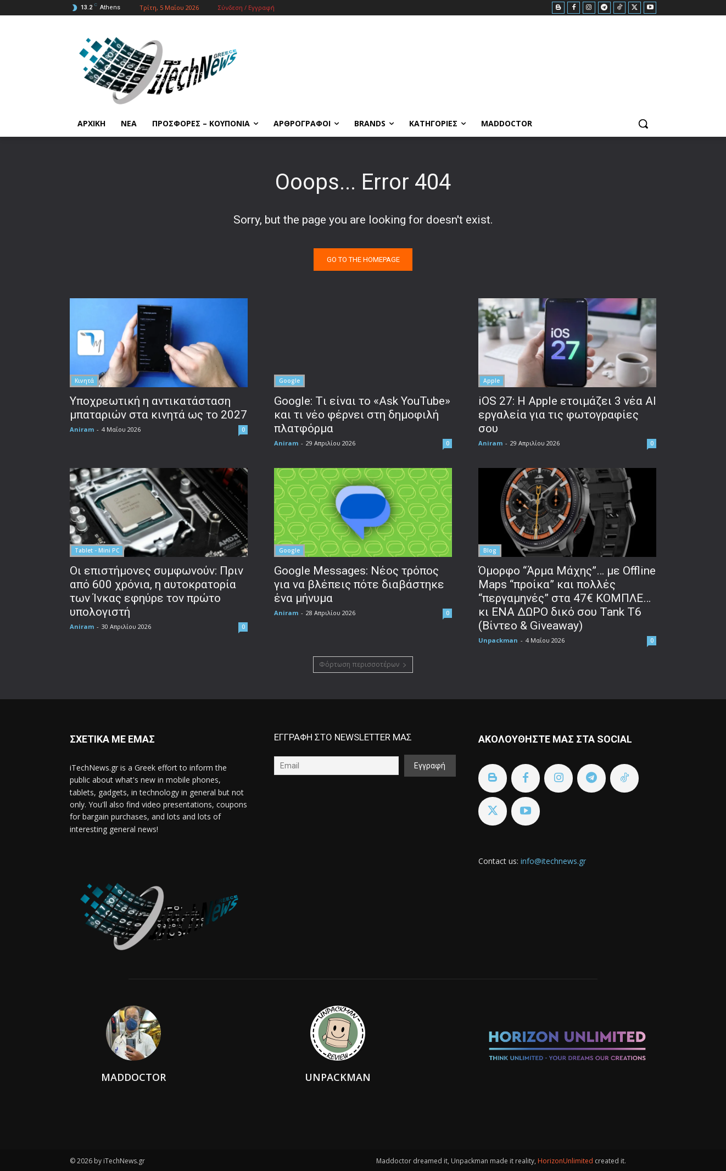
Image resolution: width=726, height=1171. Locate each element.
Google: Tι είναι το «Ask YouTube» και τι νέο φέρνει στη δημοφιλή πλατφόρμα (362, 414)
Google (289, 380)
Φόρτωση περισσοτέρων (363, 664)
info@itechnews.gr (553, 861)
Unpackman (498, 640)
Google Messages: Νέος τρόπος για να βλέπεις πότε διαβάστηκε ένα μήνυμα (359, 584)
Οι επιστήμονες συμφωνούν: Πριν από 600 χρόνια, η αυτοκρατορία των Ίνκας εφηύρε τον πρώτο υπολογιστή (156, 591)
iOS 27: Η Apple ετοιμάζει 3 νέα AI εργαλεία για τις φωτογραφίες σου (567, 414)
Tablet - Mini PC (97, 550)
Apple (491, 380)
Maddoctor (133, 1077)
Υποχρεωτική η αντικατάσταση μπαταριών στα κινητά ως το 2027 (158, 407)
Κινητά (84, 380)
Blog (489, 550)
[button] (643, 123)
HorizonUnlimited (566, 1161)
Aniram (82, 429)
